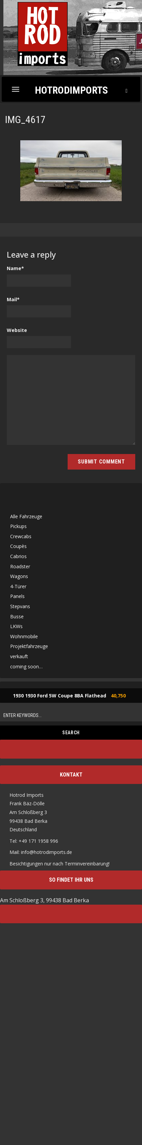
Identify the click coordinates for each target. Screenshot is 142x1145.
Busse (17, 616)
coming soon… (26, 666)
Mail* (13, 299)
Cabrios (18, 556)
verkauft (19, 656)
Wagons (19, 576)
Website (17, 330)
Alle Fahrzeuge (26, 516)
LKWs (16, 626)
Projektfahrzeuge (29, 646)
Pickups (18, 526)
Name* (15, 268)
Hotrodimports (71, 89)
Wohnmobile (24, 636)
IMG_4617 (25, 119)
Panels (17, 596)
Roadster (20, 566)
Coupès (18, 546)
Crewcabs (20, 536)
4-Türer (18, 586)
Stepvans (20, 606)
